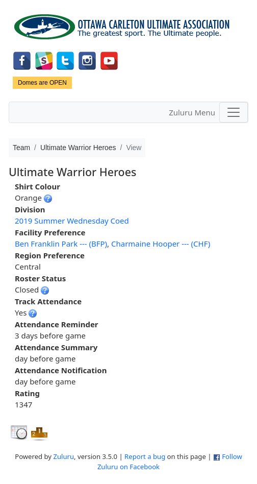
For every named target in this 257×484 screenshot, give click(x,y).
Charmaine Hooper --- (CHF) (160, 243)
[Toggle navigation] (233, 112)
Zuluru (63, 456)
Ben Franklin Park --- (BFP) (61, 243)
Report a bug (144, 456)
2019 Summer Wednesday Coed (72, 220)
